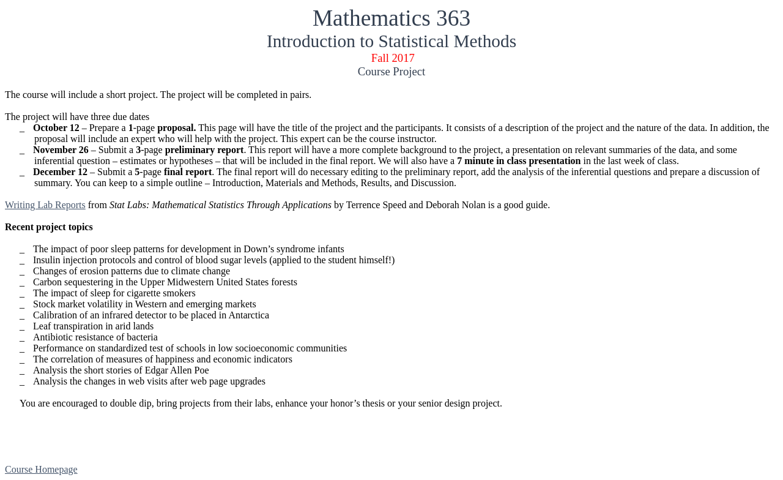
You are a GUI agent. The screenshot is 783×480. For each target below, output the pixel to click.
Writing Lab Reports (45, 205)
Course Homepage (41, 469)
